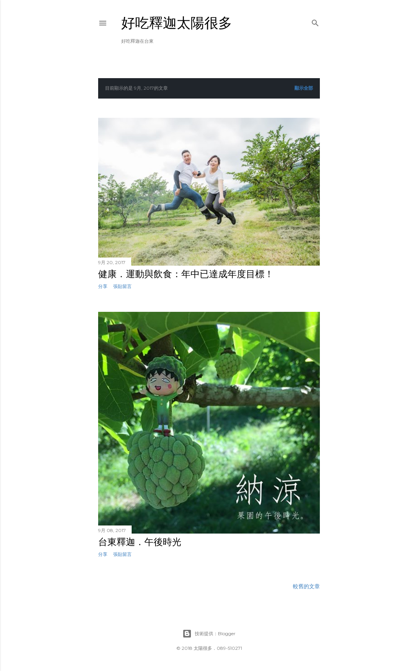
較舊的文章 (306, 586)
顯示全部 (303, 88)
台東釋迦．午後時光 (139, 542)
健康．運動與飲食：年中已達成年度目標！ (186, 274)
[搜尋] (315, 21)
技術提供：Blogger (209, 633)
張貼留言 (122, 286)
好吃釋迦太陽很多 (176, 23)
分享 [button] (102, 286)
